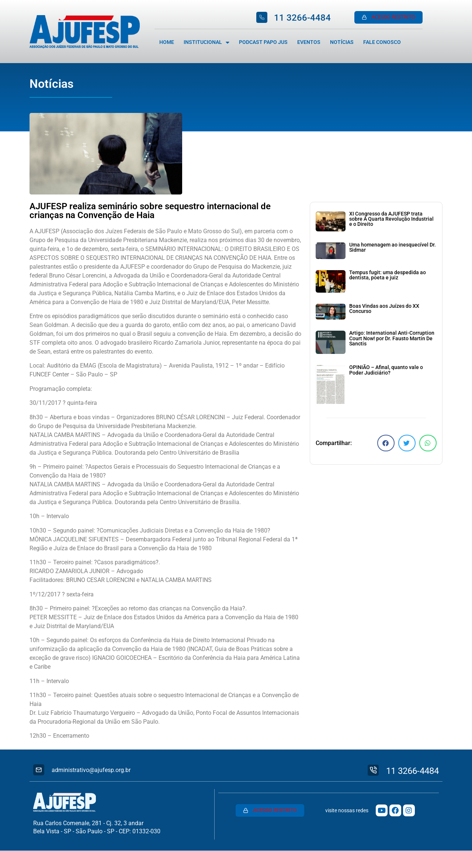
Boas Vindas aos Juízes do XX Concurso (384, 308)
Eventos (308, 42)
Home (166, 42)
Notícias (342, 42)
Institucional (206, 42)
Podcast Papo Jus (263, 42)
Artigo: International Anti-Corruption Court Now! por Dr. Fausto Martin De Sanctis (391, 338)
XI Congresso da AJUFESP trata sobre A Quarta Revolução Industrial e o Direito (391, 219)
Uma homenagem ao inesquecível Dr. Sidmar (392, 247)
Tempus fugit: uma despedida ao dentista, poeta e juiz (387, 275)
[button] (386, 443)
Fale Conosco (382, 42)
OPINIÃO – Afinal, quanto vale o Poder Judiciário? (386, 370)
